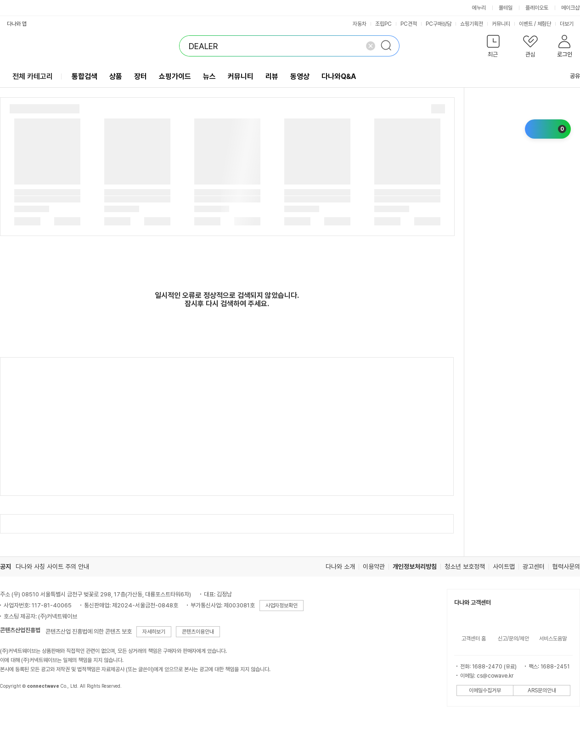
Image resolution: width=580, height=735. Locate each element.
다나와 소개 (340, 566)
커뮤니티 (501, 24)
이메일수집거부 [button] (485, 690)
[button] (493, 48)
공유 (569, 76)
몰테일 (505, 8)
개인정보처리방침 (415, 566)
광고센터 (534, 566)
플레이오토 (536, 8)
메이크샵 (570, 8)
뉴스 (209, 76)
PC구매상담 (438, 24)
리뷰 (271, 76)
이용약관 (374, 566)
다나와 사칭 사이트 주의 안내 (52, 566)
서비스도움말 (553, 638)
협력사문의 (566, 566)
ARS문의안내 (542, 690)
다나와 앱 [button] (17, 24)
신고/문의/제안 (513, 638)
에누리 (479, 8)
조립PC (383, 24)
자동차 (359, 24)
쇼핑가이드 (175, 76)
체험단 (544, 24)
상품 (115, 76)
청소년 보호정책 (465, 566)
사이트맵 (504, 566)
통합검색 (84, 76)
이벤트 (526, 24)
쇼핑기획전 (471, 24)
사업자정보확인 (281, 605)
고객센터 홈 (474, 638)
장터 (140, 76)
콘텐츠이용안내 (198, 631)
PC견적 (408, 24)
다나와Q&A (338, 76)
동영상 (300, 76)
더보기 (570, 24)
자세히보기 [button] (153, 631)
